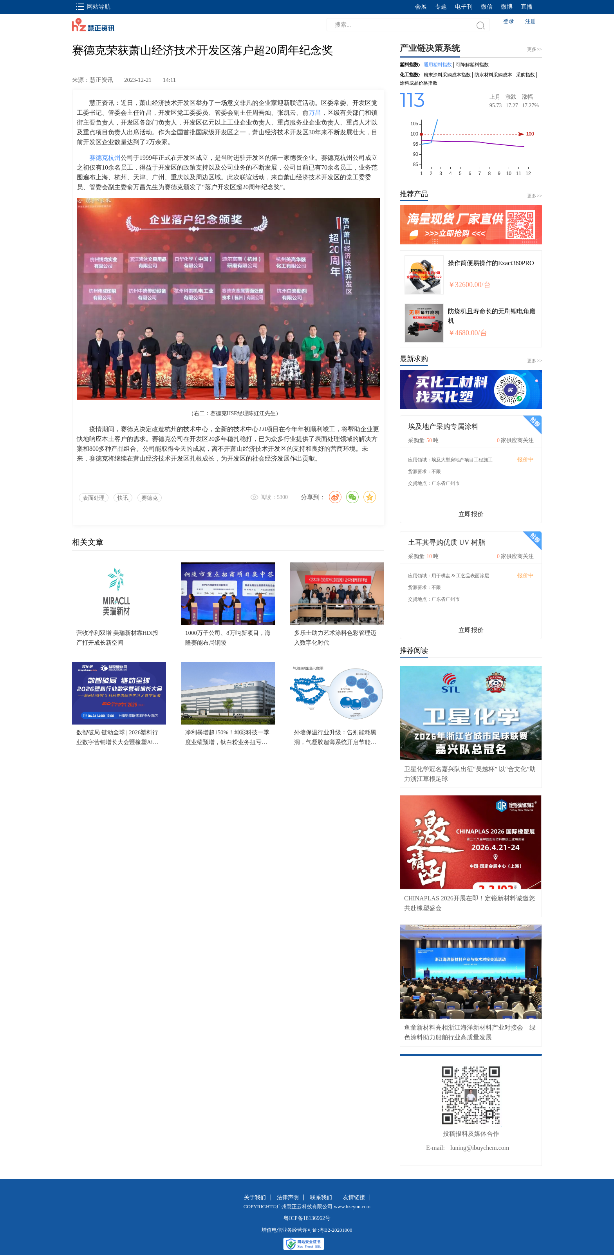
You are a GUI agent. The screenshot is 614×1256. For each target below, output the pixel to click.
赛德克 (149, 498)
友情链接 (354, 1197)
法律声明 (288, 1197)
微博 (507, 7)
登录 (508, 21)
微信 (487, 7)
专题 (441, 7)
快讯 (122, 498)
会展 (421, 7)
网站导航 (93, 7)
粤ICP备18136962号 (307, 1218)
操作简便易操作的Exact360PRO (491, 263)
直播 (527, 7)
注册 (530, 21)
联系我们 (321, 1197)
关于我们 (255, 1197)
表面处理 (94, 498)
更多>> (534, 196)
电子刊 (464, 7)
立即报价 (471, 514)
